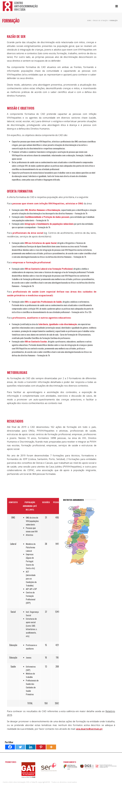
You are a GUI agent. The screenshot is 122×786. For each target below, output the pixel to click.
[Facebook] (10, 747)
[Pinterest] (41, 747)
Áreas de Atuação (100, 20)
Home (89, 20)
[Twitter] (20, 747)
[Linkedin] (30, 747)
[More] (51, 747)
